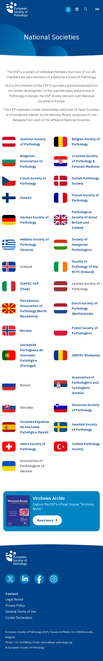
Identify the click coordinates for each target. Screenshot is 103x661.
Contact (11, 594)
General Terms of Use (20, 611)
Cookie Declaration (18, 618)
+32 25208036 (22, 642)
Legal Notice (14, 599)
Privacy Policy (15, 605)
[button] (96, 9)
